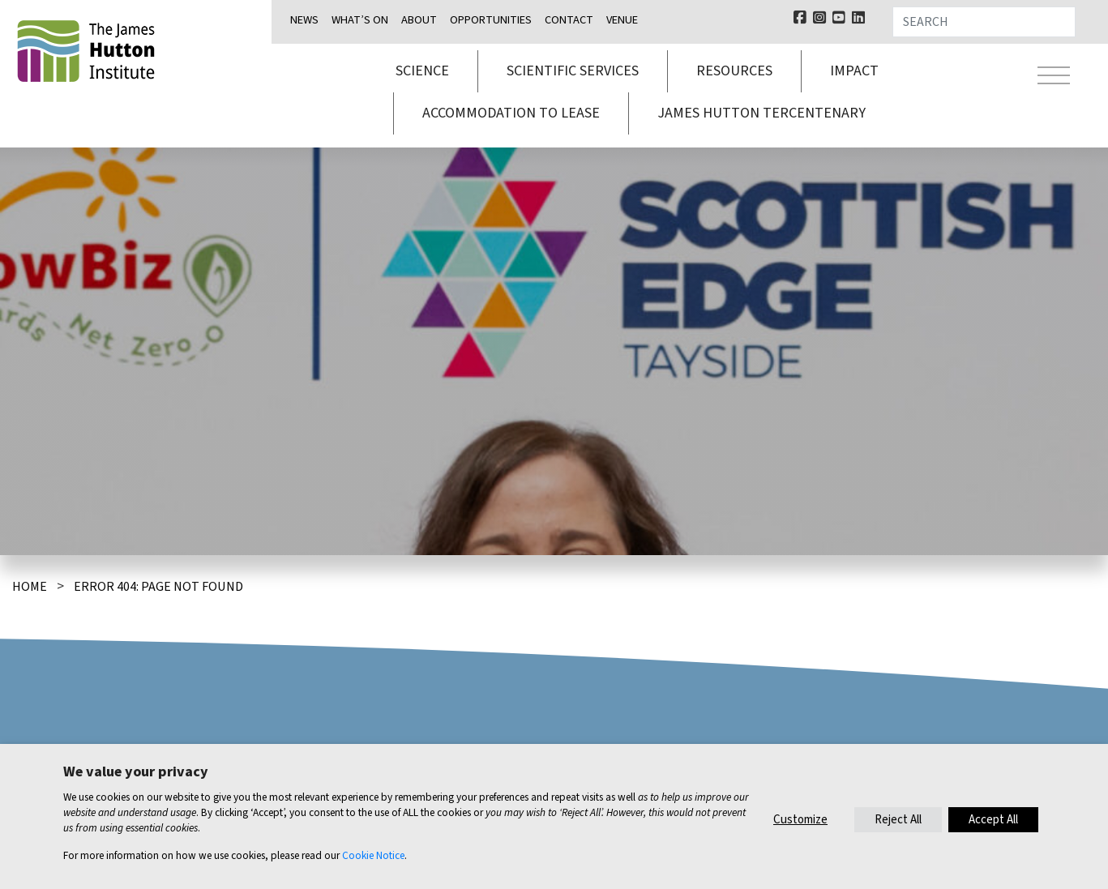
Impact (854, 71)
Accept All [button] (993, 819)
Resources (734, 71)
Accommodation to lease (511, 113)
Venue (622, 19)
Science (422, 71)
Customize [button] (800, 819)
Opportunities (491, 19)
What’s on (360, 19)
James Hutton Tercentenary (761, 113)
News (304, 19)
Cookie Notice (373, 855)
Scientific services (573, 71)
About (419, 19)
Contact (569, 19)
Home (29, 587)
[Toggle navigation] (1054, 77)
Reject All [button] (898, 819)
